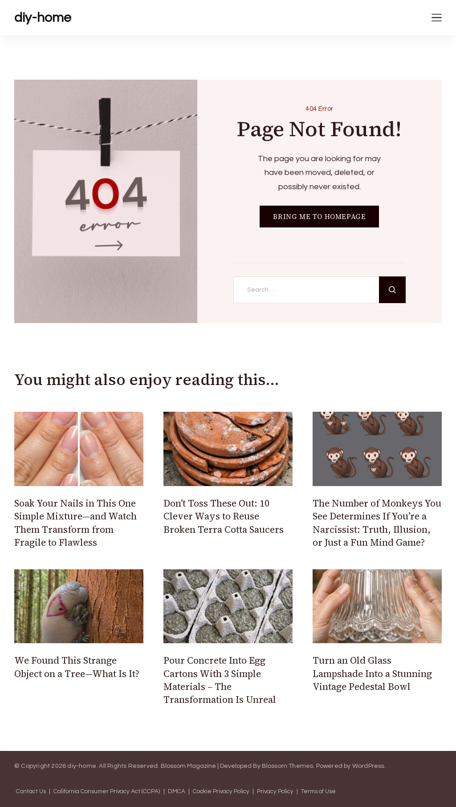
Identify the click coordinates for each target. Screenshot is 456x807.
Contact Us (31, 792)
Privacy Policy (275, 792)
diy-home (42, 17)
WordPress (368, 766)
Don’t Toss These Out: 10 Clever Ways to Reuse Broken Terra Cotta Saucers (223, 516)
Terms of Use (318, 792)
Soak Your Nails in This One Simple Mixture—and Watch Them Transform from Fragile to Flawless (75, 523)
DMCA (176, 792)
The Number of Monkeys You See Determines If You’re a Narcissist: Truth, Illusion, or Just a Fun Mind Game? (377, 523)
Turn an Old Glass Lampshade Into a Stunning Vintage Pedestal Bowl (372, 673)
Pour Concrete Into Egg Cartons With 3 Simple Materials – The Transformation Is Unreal (219, 680)
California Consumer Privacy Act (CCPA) (106, 792)
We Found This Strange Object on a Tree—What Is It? (76, 667)
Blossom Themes (288, 766)
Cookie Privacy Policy (221, 792)
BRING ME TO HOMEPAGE (319, 216)
